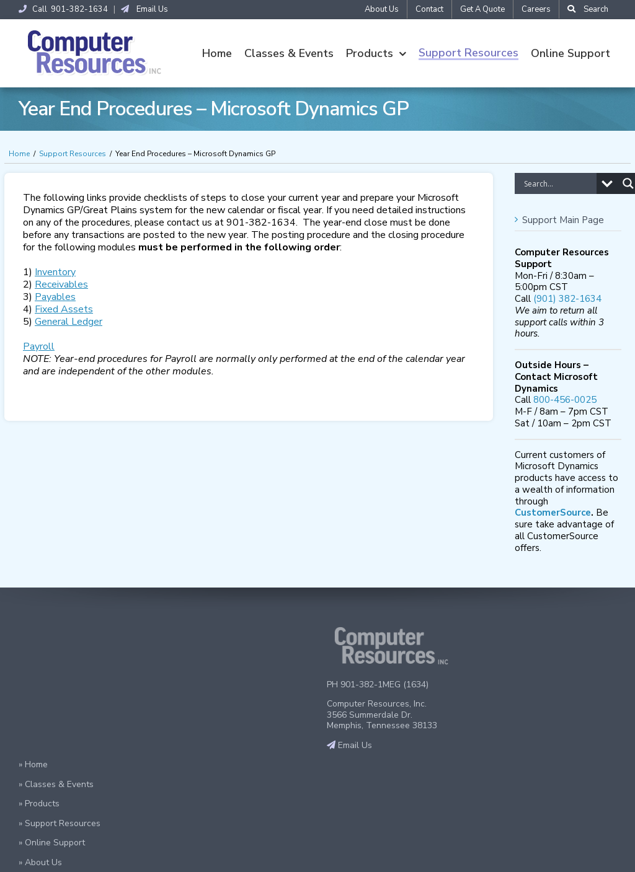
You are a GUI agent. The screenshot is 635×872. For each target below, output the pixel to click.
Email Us (144, 9)
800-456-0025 (565, 400)
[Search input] (558, 184)
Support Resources (72, 154)
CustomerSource (553, 513)
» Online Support (52, 843)
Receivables (61, 285)
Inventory (55, 273)
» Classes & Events (56, 785)
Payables (55, 297)
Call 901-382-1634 (63, 9)
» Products (39, 804)
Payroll (39, 347)
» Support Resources (59, 824)
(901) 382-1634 (567, 299)
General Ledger (68, 322)
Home (19, 154)
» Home (33, 765)
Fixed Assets (64, 310)
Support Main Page (563, 220)
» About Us (40, 863)
